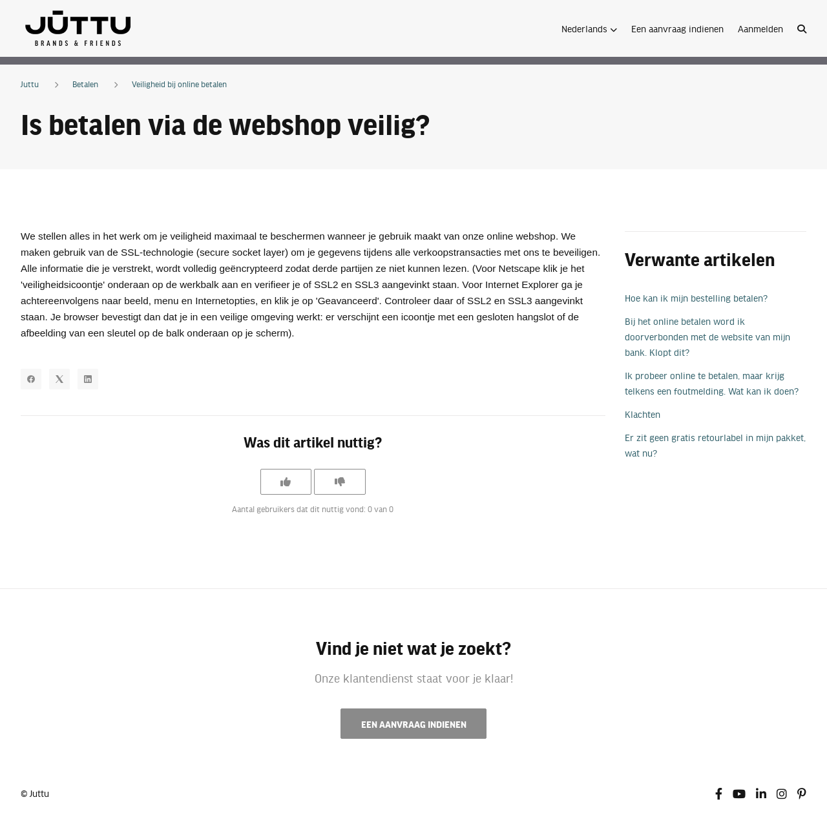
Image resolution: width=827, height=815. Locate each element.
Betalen (85, 83)
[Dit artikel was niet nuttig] (340, 482)
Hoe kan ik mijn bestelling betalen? (696, 298)
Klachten (642, 414)
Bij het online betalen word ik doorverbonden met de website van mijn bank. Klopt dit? (707, 336)
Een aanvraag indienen (677, 28)
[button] (589, 28)
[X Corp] (59, 379)
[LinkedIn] (88, 379)
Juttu (30, 83)
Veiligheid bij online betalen (179, 83)
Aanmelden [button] (760, 28)
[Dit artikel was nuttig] (285, 482)
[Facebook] (31, 379)
